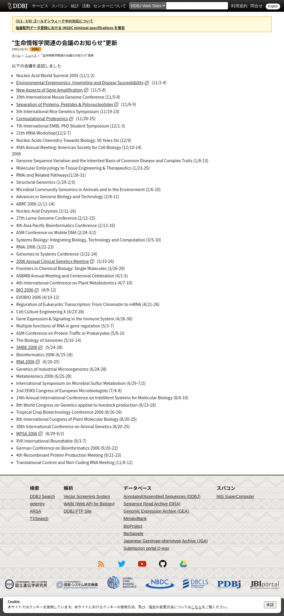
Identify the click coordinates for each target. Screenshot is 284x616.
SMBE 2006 (26, 347)
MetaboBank (135, 518)
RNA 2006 (25, 362)
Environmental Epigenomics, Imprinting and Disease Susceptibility (80, 82)
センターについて (109, 6)
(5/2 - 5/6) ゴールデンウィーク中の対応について (54, 20)
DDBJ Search (42, 496)
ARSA (35, 511)
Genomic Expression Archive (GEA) (156, 511)
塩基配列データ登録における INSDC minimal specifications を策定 (70, 27)
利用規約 (239, 6)
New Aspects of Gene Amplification (49, 90)
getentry (37, 503)
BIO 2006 (24, 290)
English (273, 6)
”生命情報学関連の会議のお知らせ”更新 (69, 55)
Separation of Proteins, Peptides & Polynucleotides (64, 104)
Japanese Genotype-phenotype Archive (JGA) (166, 541)
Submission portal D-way (146, 548)
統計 (75, 6)
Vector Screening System (87, 496)
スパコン (59, 6)
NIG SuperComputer (235, 496)
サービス (40, 6)
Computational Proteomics (42, 118)
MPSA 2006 (26, 433)
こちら (196, 606)
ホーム (16, 55)
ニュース (31, 55)
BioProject (133, 526)
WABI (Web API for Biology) (89, 503)
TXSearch (39, 518)
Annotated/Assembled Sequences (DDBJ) (162, 496)
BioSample (134, 533)
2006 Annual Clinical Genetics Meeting (52, 261)
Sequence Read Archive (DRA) (152, 503)
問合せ (256, 6)
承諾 (270, 604)
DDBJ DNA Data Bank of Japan (17, 6)
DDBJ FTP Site (78, 511)
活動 (86, 6)
